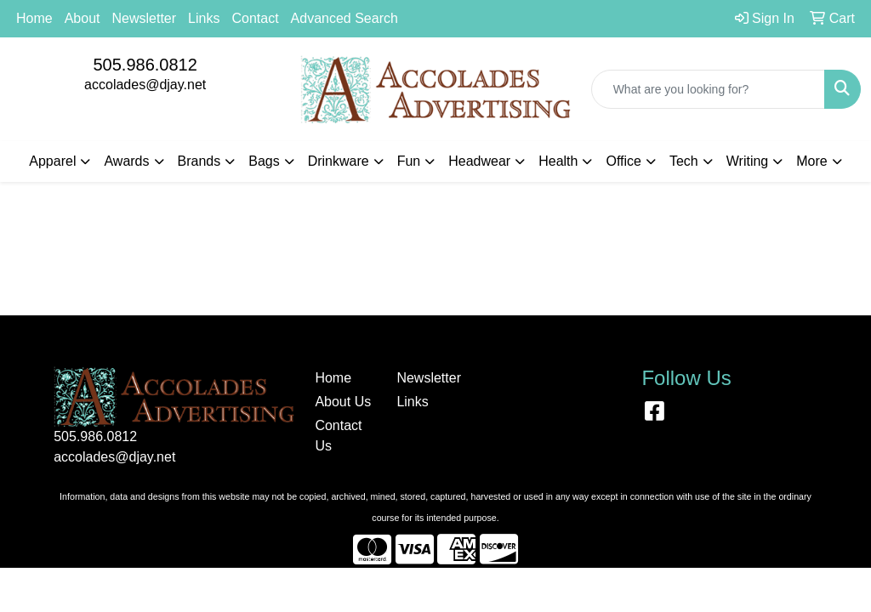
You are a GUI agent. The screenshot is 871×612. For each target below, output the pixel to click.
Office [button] (623, 161)
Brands (199, 161)
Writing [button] (747, 161)
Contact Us (338, 435)
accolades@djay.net (145, 84)
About (82, 18)
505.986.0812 (144, 64)
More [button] (811, 161)
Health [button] (558, 161)
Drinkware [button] (338, 161)
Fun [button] (409, 161)
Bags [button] (263, 161)
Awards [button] (126, 161)
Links (203, 18)
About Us (343, 401)
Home (34, 18)
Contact (254, 18)
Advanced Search (344, 18)
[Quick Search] (708, 89)
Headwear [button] (479, 161)
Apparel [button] (52, 161)
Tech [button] (683, 161)
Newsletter (144, 18)
